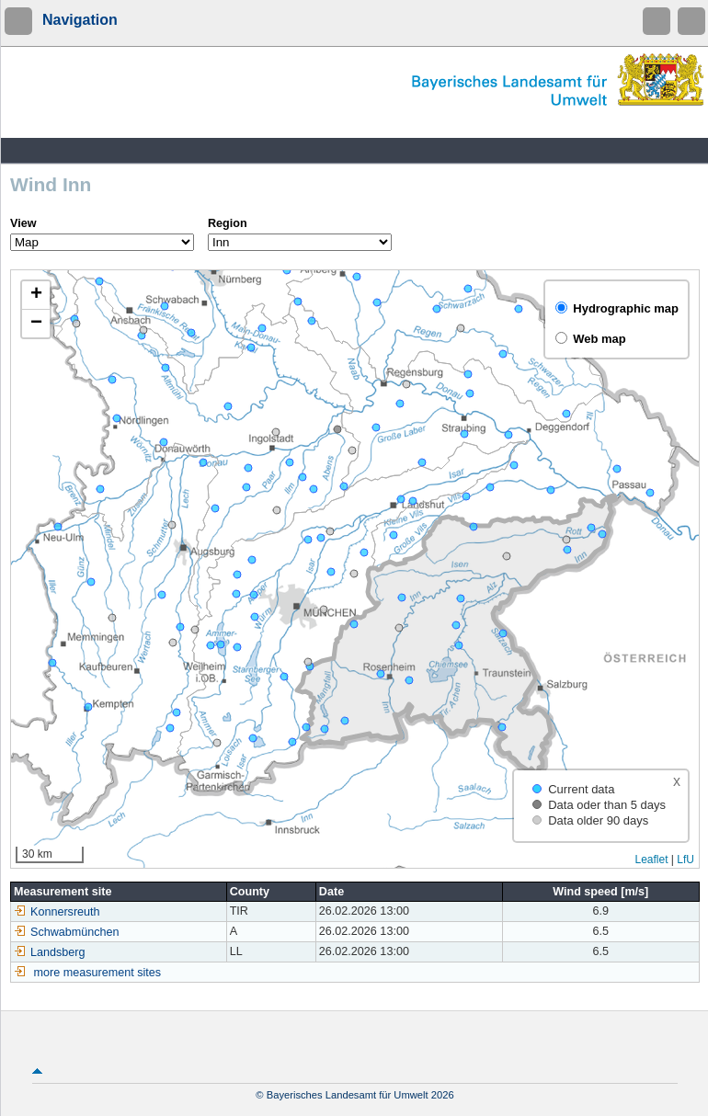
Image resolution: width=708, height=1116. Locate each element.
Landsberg (50, 952)
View (23, 223)
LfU (685, 859)
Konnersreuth (57, 911)
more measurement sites (98, 972)
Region (227, 223)
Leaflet (651, 859)
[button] (36, 295)
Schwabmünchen (67, 932)
